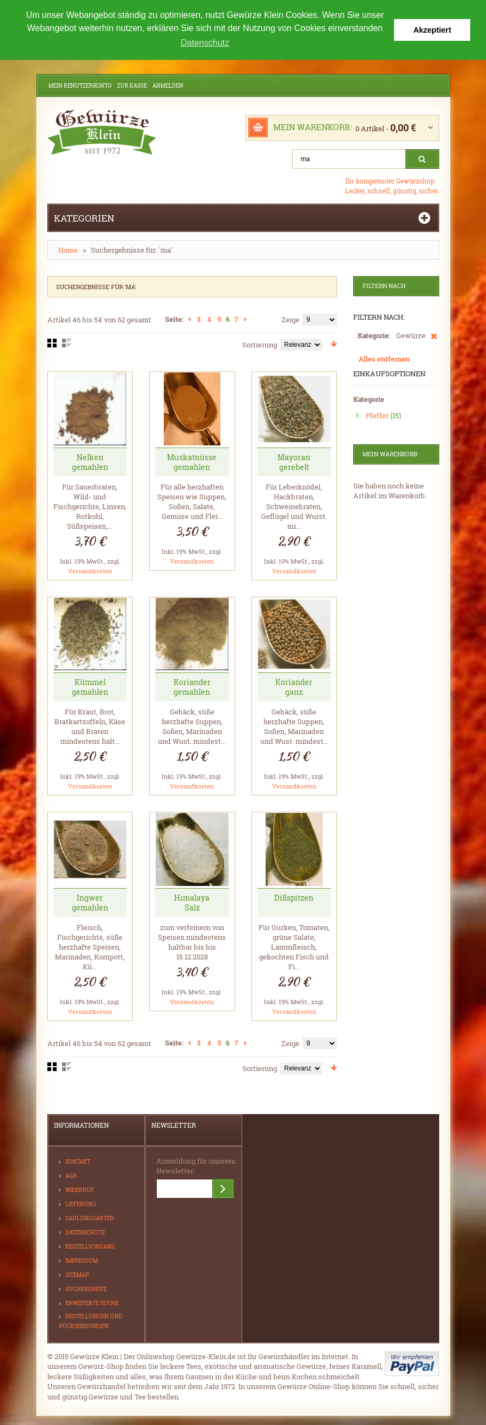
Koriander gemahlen (192, 687)
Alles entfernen (384, 359)
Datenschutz (85, 1232)
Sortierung (259, 345)
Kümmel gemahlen (90, 687)
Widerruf (79, 1190)
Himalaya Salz (192, 902)
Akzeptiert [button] (432, 30)
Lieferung (80, 1204)
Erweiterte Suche (92, 1303)
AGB (71, 1175)
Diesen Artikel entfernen (434, 341)
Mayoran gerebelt (294, 462)
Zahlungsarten (89, 1218)
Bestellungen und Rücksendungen (90, 1321)
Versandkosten (90, 571)
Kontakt (77, 1161)
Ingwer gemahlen (90, 902)
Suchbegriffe (86, 1289)
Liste (66, 343)
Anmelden (167, 85)
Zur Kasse (132, 85)
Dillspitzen (293, 897)
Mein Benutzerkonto (80, 85)
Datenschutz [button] (205, 42)
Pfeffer (377, 415)
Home (68, 250)
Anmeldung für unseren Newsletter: (196, 1166)
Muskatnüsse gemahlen (192, 462)
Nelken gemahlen (90, 462)
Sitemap (77, 1275)
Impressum (81, 1260)
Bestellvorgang (90, 1246)
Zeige (290, 320)
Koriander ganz (293, 687)
